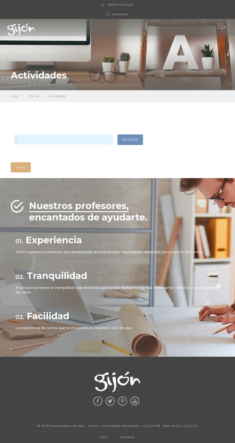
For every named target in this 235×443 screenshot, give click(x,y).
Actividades (57, 96)
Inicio (15, 96)
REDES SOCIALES (120, 5)
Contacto (127, 437)
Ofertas (33, 96)
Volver (21, 167)
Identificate (120, 14)
